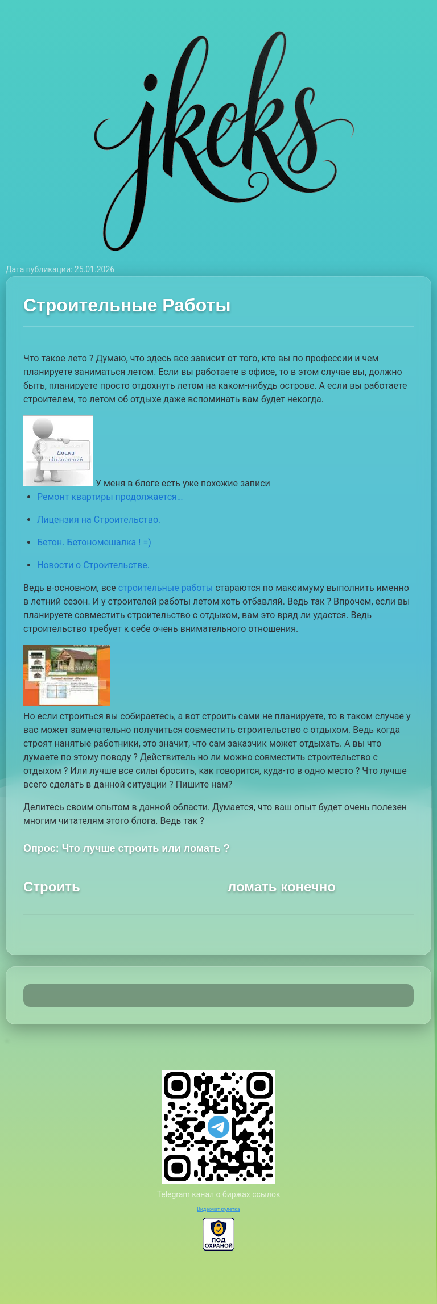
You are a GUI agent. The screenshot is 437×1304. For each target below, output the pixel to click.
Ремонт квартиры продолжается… (110, 496)
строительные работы (165, 587)
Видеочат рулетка (218, 1209)
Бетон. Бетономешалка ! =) (94, 542)
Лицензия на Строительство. (98, 519)
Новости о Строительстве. (93, 565)
